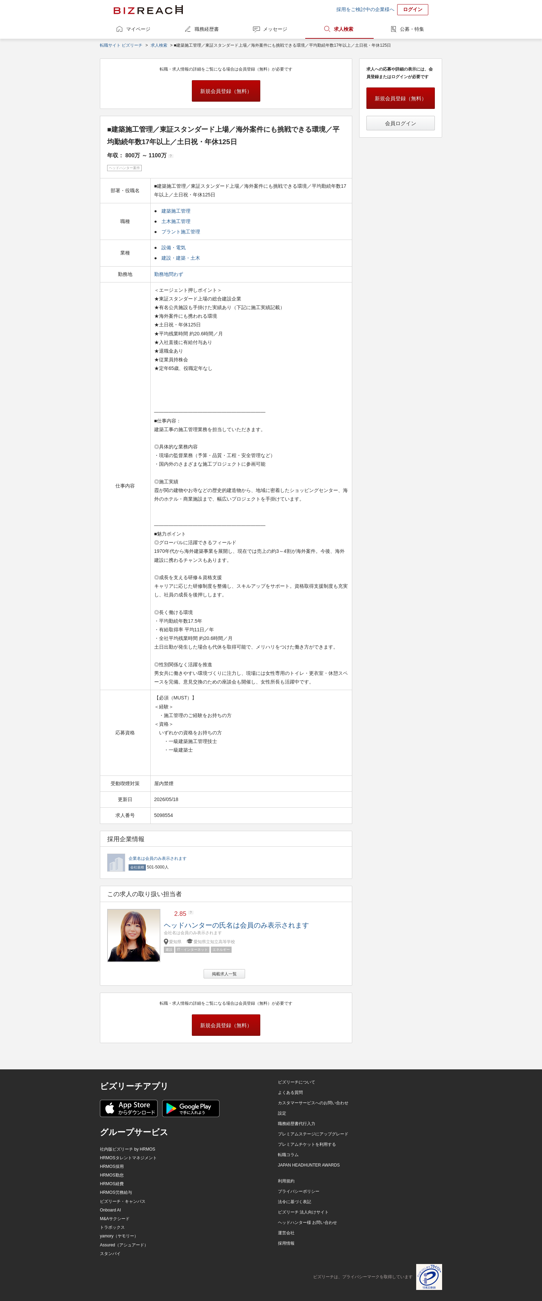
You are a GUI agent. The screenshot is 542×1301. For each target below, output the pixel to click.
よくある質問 (290, 1092)
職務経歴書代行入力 (296, 1123)
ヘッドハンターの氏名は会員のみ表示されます (236, 925)
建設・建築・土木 (180, 258)
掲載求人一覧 (224, 974)
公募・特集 (412, 29)
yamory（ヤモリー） (119, 1236)
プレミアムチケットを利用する (307, 1144)
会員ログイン (400, 123)
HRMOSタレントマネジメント (128, 1157)
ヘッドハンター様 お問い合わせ (307, 1222)
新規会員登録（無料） (226, 91)
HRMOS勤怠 (112, 1175)
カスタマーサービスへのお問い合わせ (313, 1102)
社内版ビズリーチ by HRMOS (127, 1149)
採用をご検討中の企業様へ (365, 9)
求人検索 (343, 29)
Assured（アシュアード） (124, 1245)
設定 (282, 1113)
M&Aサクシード (115, 1218)
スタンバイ (110, 1253)
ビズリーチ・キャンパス (123, 1201)
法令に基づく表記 (294, 1201)
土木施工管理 (175, 221)
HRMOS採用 (112, 1166)
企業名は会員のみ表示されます (158, 858)
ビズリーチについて (296, 1082)
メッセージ (275, 29)
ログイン (412, 9)
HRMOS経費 (112, 1183)
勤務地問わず (169, 274)
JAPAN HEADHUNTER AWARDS (309, 1165)
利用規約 (286, 1181)
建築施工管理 (175, 211)
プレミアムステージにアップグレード (313, 1134)
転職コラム (288, 1154)
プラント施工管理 (180, 231)
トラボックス (112, 1227)
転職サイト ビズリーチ (121, 45)
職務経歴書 (207, 29)
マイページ (138, 29)
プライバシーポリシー (298, 1191)
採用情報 (286, 1243)
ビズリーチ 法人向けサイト (303, 1212)
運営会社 (286, 1232)
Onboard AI (110, 1210)
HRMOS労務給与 (116, 1192)
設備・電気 (173, 247)
